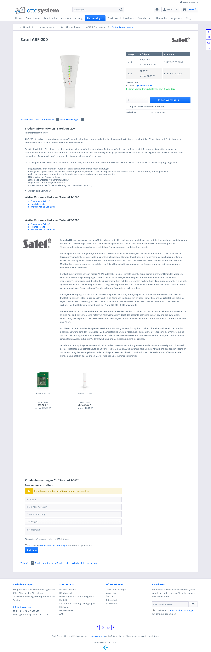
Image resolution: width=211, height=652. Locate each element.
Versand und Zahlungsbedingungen (77, 603)
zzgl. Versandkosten (144, 85)
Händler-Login (66, 593)
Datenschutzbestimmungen (53, 545)
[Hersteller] (161, 18)
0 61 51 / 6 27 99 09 (26, 611)
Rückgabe (64, 607)
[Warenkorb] (189, 9)
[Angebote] (176, 18)
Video (63, 119)
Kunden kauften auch (45, 563)
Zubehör (53, 119)
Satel (43, 119)
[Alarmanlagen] (95, 18)
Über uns (110, 596)
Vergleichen (133, 106)
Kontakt (63, 600)
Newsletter (111, 593)
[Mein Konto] (170, 9)
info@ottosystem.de (23, 607)
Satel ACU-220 (43, 393)
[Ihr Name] (73, 499)
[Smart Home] (33, 18)
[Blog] (188, 18)
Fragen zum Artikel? (39, 201)
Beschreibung (27, 119)
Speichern (32, 550)
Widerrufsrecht (66, 610)
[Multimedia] (50, 18)
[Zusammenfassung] (73, 514)
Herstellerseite (36, 204)
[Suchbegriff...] (98, 9)
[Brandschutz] (145, 18)
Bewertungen (75, 119)
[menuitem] (98, 11)
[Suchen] (121, 9)
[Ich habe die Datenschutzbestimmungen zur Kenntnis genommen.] (26, 545)
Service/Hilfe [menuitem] (188, 2)
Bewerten (158, 106)
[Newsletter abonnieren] (193, 604)
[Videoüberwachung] (72, 18)
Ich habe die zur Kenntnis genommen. (60, 545)
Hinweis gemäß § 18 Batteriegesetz (76, 596)
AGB (61, 614)
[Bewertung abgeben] (73, 522)
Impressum (111, 603)
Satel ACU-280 (85, 393)
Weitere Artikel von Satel (41, 206)
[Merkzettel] (157, 9)
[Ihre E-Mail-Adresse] (73, 507)
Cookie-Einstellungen (116, 589)
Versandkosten (98, 636)
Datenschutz (112, 600)
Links (37, 119)
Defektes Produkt (67, 589)
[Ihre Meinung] (73, 531)
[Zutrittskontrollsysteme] (121, 18)
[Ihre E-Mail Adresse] (170, 604)
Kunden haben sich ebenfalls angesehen (76, 563)
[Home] (18, 18)
